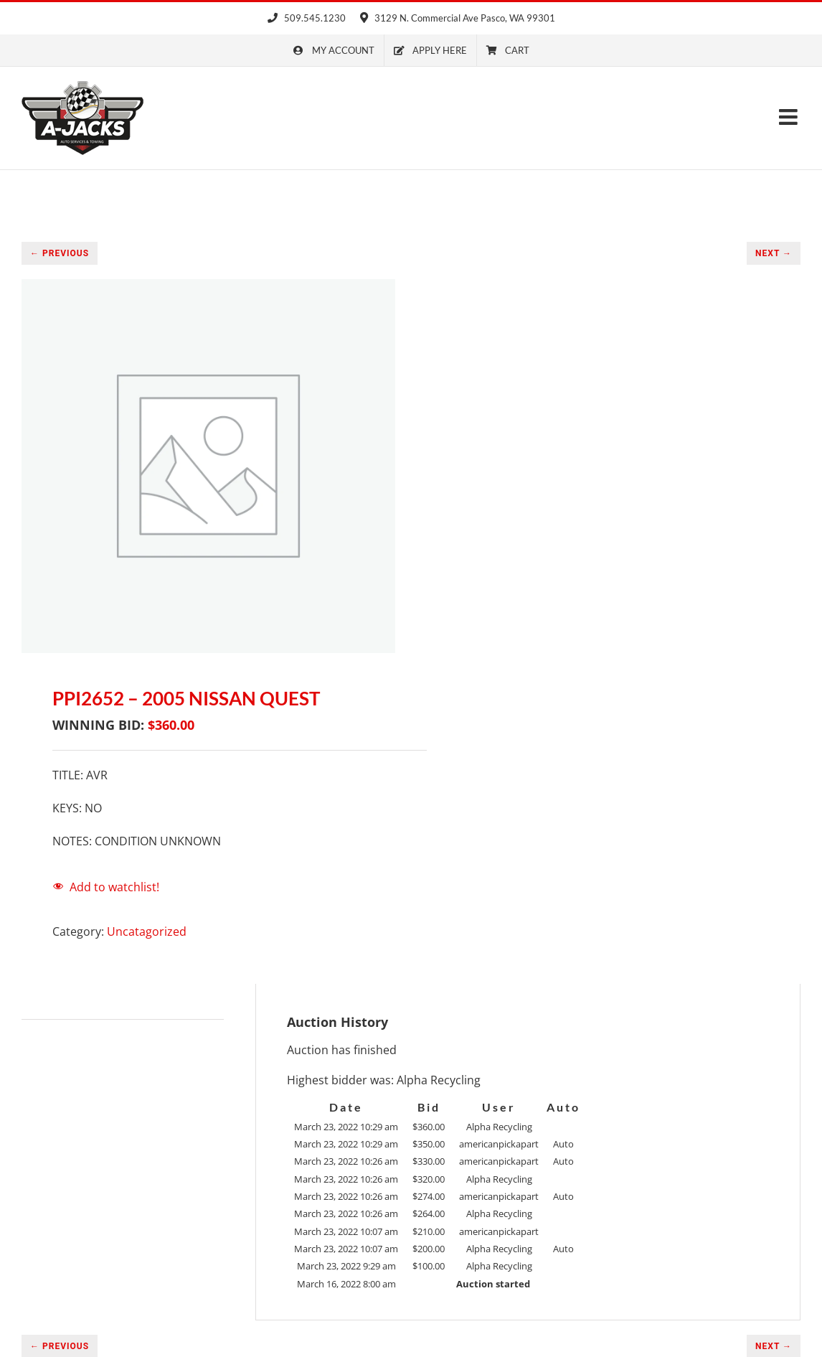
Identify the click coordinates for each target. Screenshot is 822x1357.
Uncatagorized (146, 931)
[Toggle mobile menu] (789, 117)
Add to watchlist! (114, 887)
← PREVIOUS (59, 253)
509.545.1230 (307, 18)
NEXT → (773, 253)
